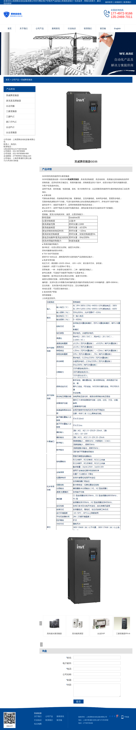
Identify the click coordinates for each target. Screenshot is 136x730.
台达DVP (101, 633)
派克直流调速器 (13, 101)
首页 (10, 28)
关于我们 (24, 28)
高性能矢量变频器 (54, 633)
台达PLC (10, 127)
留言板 (103, 28)
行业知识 (72, 28)
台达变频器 (11, 132)
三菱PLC (10, 116)
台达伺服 (10, 106)
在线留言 (118, 2)
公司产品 (40, 28)
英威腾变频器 (26, 80)
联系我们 (127, 2)
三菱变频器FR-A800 (124, 633)
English (117, 28)
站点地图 (38, 724)
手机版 (126, 717)
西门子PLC (11, 122)
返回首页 (109, 2)
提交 (78, 701)
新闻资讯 (56, 28)
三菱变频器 (11, 111)
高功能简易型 (77, 633)
